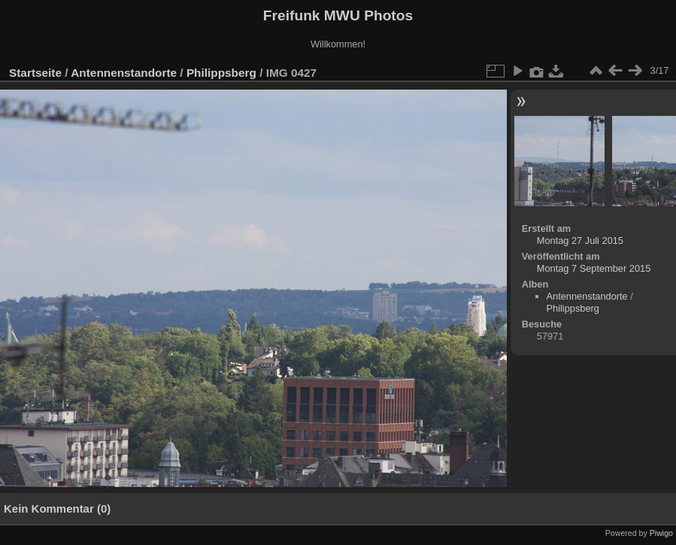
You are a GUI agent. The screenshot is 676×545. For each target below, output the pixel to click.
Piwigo (661, 532)
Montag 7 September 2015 (594, 268)
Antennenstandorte (124, 72)
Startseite (35, 72)
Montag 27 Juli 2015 (580, 240)
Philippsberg (221, 72)
